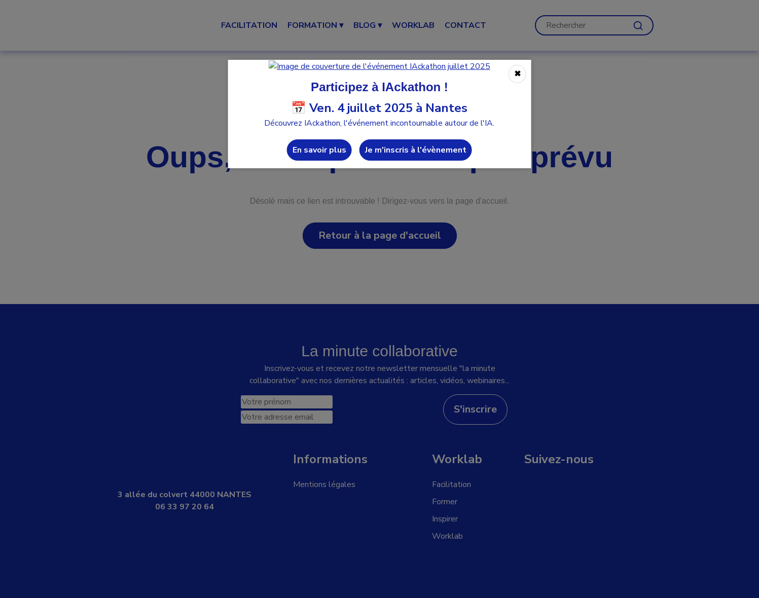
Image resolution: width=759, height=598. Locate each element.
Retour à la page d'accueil (379, 235)
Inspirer (445, 519)
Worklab (447, 536)
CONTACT (465, 25)
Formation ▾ (315, 25)
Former (444, 501)
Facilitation (249, 25)
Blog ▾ (367, 25)
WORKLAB (413, 25)
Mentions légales (324, 484)
